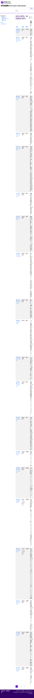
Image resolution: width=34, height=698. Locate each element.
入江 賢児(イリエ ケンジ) (18, 195)
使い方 (2, 22)
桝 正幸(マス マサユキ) (18, 419)
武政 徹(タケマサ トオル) (18, 322)
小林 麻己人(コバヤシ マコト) (18, 255)
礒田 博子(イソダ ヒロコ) (18, 98)
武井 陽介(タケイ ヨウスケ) (18, 301)
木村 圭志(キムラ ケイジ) (18, 218)
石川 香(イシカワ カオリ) (18, 453)
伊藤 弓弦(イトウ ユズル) (18, 135)
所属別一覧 (4, 17)
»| (24, 686)
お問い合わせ (3, 23)
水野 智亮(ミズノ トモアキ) (18, 669)
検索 (31, 8)
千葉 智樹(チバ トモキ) (18, 359)
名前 (17, 26)
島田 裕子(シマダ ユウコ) (18, 550)
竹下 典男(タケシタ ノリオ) (18, 634)
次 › (21, 686)
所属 (23, 26)
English (16, 10)
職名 (27, 26)
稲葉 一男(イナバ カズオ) (18, 148)
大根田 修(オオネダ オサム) (18, 31)
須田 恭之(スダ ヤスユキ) (18, 602)
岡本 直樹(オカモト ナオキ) (18, 501)
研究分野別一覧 (5, 18)
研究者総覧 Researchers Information (13, 6)
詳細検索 (4, 20)
